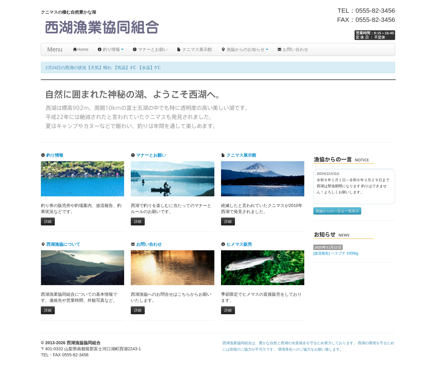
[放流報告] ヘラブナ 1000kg (335, 253)
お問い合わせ (292, 49)
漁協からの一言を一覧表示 (337, 211)
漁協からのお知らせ (244, 49)
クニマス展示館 (194, 49)
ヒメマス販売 (236, 244)
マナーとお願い (150, 49)
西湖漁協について (60, 244)
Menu (54, 49)
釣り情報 (110, 49)
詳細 (47, 221)
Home (80, 49)
